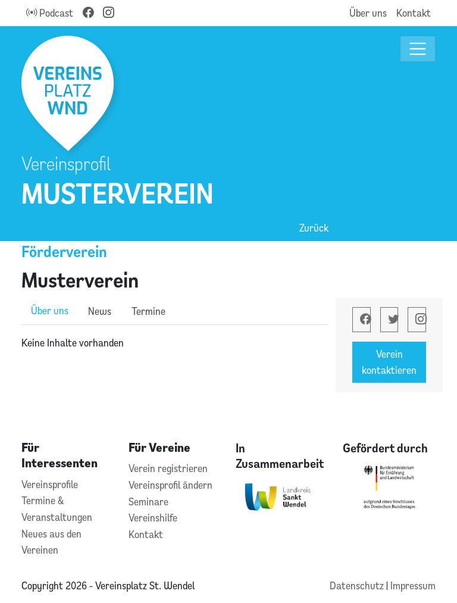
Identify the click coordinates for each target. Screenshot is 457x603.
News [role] (99, 311)
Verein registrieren (168, 468)
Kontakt (413, 13)
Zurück (313, 228)
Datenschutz (358, 585)
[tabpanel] (174, 343)
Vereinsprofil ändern (170, 485)
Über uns (368, 13)
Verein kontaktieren (389, 362)
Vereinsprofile (49, 484)
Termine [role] (148, 311)
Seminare (148, 501)
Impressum (413, 585)
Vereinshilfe (153, 517)
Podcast (49, 13)
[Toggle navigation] (418, 49)
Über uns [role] (49, 310)
